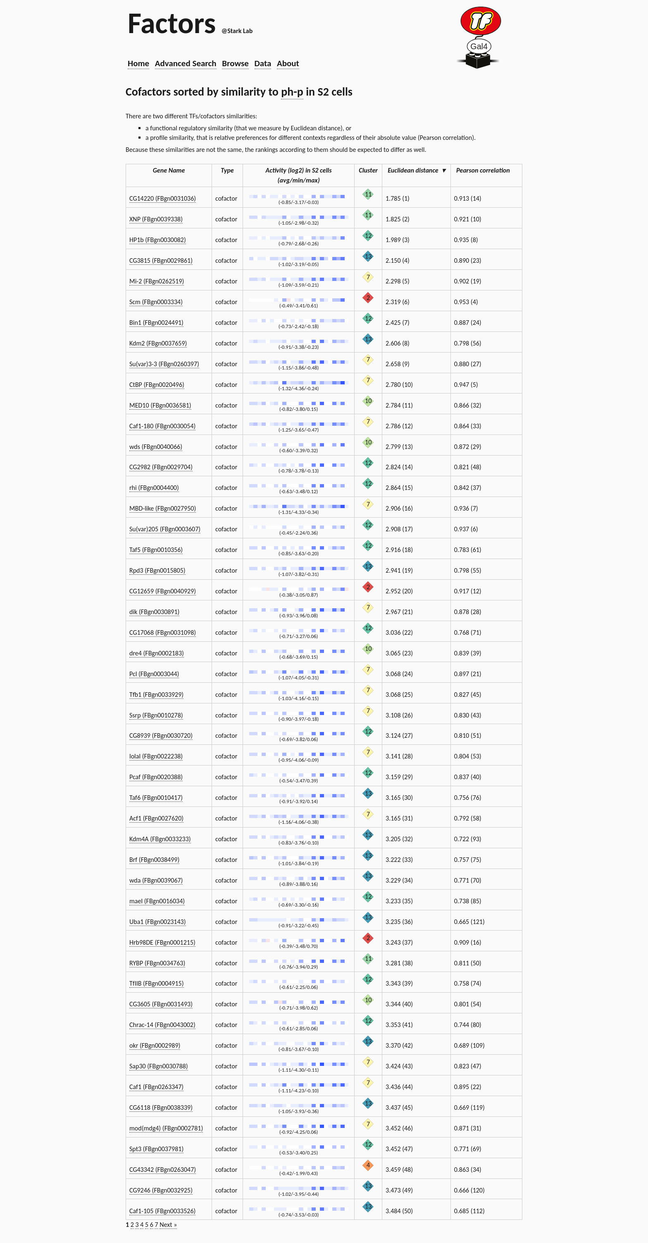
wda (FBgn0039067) (156, 880)
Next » (168, 1225)
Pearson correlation (486, 170)
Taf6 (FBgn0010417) (156, 797)
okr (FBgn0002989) (154, 1045)
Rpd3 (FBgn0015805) (157, 570)
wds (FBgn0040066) (155, 447)
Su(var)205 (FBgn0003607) (164, 529)
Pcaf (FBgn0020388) (156, 777)
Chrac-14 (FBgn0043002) (162, 1025)
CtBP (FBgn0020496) (156, 385)
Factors (172, 23)
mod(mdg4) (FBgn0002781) (166, 1128)
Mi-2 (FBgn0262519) (156, 281)
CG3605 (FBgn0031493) (161, 1004)
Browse (235, 63)
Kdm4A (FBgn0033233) (160, 839)
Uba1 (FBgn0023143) (157, 922)
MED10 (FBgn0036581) (160, 405)
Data (263, 63)
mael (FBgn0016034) (157, 901)
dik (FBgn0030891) (154, 612)
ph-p (292, 91)
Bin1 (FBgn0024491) (156, 322)
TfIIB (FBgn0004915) (156, 983)
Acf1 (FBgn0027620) (156, 818)
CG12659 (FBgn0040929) (162, 591)
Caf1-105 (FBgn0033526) (162, 1211)
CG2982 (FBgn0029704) (161, 467)
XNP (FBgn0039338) (156, 219)
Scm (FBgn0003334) (156, 302)
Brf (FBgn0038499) (154, 860)
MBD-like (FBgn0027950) (162, 508)
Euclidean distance (416, 170)
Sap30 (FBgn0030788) (158, 1066)
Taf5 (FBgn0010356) (156, 550)
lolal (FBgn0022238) (156, 756)
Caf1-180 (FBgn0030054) (162, 426)
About (288, 63)
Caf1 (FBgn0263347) (156, 1087)
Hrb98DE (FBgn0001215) (162, 942)
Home (138, 63)
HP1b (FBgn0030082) (157, 240)
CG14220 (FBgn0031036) (162, 198)
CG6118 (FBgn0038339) (161, 1107)
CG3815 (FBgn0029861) (161, 260)
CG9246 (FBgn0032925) (161, 1190)
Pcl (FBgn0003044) (154, 674)
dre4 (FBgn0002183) (156, 653)
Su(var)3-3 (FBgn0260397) (164, 364)
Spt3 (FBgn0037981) (156, 1149)
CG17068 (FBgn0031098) (162, 632)
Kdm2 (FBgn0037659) (158, 343)
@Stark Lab (237, 31)
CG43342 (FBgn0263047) (162, 1169)
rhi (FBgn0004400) (154, 488)
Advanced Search (186, 63)
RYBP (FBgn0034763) (157, 963)
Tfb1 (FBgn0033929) (156, 694)
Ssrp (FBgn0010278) (156, 715)
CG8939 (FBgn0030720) (161, 735)
